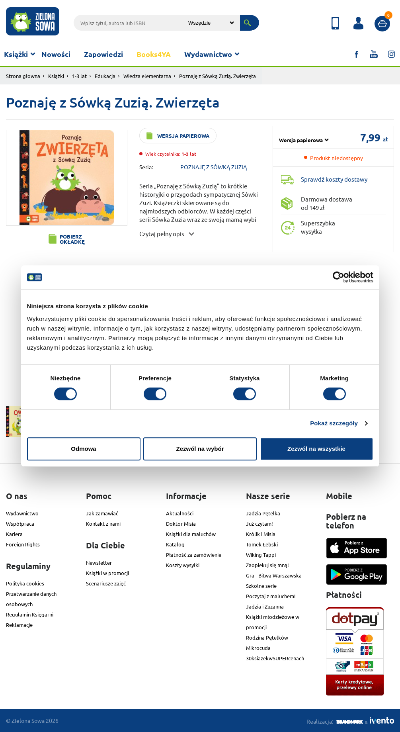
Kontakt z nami (103, 523)
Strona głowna (23, 75)
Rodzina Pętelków (267, 637)
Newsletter (99, 562)
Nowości (55, 54)
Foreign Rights (23, 544)
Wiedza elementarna (147, 75)
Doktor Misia (181, 523)
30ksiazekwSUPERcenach (275, 658)
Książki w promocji (107, 573)
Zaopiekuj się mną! (267, 565)
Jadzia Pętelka (263, 513)
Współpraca (20, 523)
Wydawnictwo (208, 54)
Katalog (175, 544)
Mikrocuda (258, 647)
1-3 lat (79, 75)
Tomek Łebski (262, 544)
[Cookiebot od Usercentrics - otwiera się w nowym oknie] (338, 277)
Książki (16, 54)
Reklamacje (19, 624)
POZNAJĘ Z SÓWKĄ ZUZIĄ (213, 166)
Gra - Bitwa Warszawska (274, 575)
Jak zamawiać (102, 513)
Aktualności (179, 513)
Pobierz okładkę (72, 239)
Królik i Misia (260, 533)
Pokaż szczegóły (334, 423)
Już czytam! (259, 523)
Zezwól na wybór (200, 448)
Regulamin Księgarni (29, 614)
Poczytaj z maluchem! (271, 596)
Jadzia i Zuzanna (265, 606)
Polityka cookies (25, 583)
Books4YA (154, 54)
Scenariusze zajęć (106, 583)
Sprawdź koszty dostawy (334, 179)
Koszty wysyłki (182, 565)
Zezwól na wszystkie (316, 448)
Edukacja (105, 75)
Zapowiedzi (103, 54)
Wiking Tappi (261, 554)
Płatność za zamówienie (193, 554)
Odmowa (83, 448)
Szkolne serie (261, 585)
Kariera (14, 533)
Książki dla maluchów (191, 533)
